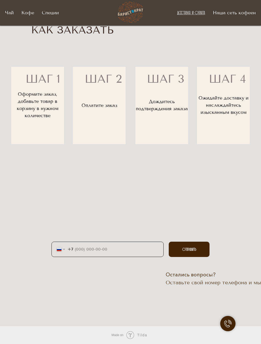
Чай (9, 13)
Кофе (27, 13)
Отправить (189, 249)
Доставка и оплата (191, 12)
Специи (50, 13)
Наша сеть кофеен (234, 13)
